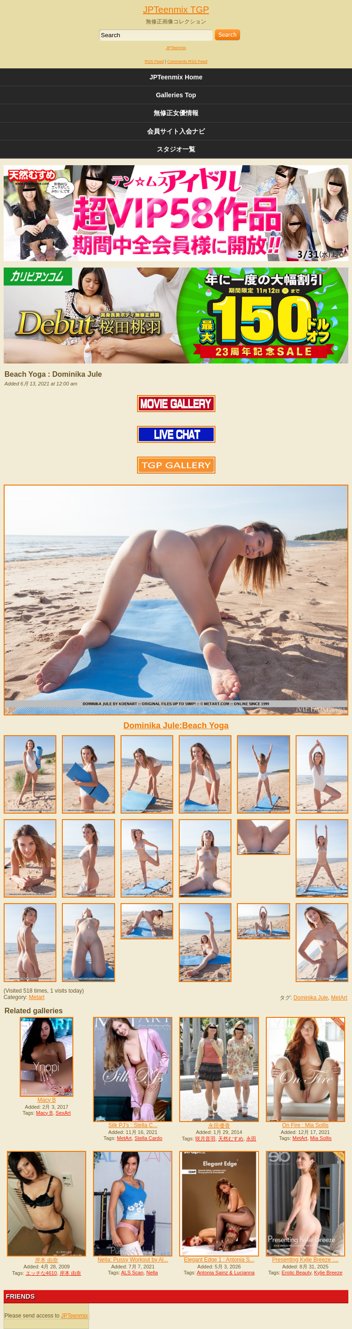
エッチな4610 (41, 1273)
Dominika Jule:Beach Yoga (175, 725)
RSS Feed (154, 61)
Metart (36, 997)
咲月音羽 (205, 1138)
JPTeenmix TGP (176, 10)
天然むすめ (230, 1138)
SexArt (63, 1113)
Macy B (47, 1100)
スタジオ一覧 (176, 149)
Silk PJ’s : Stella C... (132, 1125)
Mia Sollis (321, 1138)
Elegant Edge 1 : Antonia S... (219, 1259)
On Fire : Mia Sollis (305, 1125)
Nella (152, 1272)
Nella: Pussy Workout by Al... (133, 1259)
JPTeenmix (176, 47)
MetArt (339, 997)
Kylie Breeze (328, 1272)
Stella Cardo (149, 1138)
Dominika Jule (310, 997)
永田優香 (219, 1125)
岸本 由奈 (46, 1260)
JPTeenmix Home (176, 77)
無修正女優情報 (176, 113)
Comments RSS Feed (187, 61)
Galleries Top (176, 95)
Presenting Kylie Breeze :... (305, 1259)
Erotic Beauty (297, 1272)
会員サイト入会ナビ (176, 131)
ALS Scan (132, 1272)
